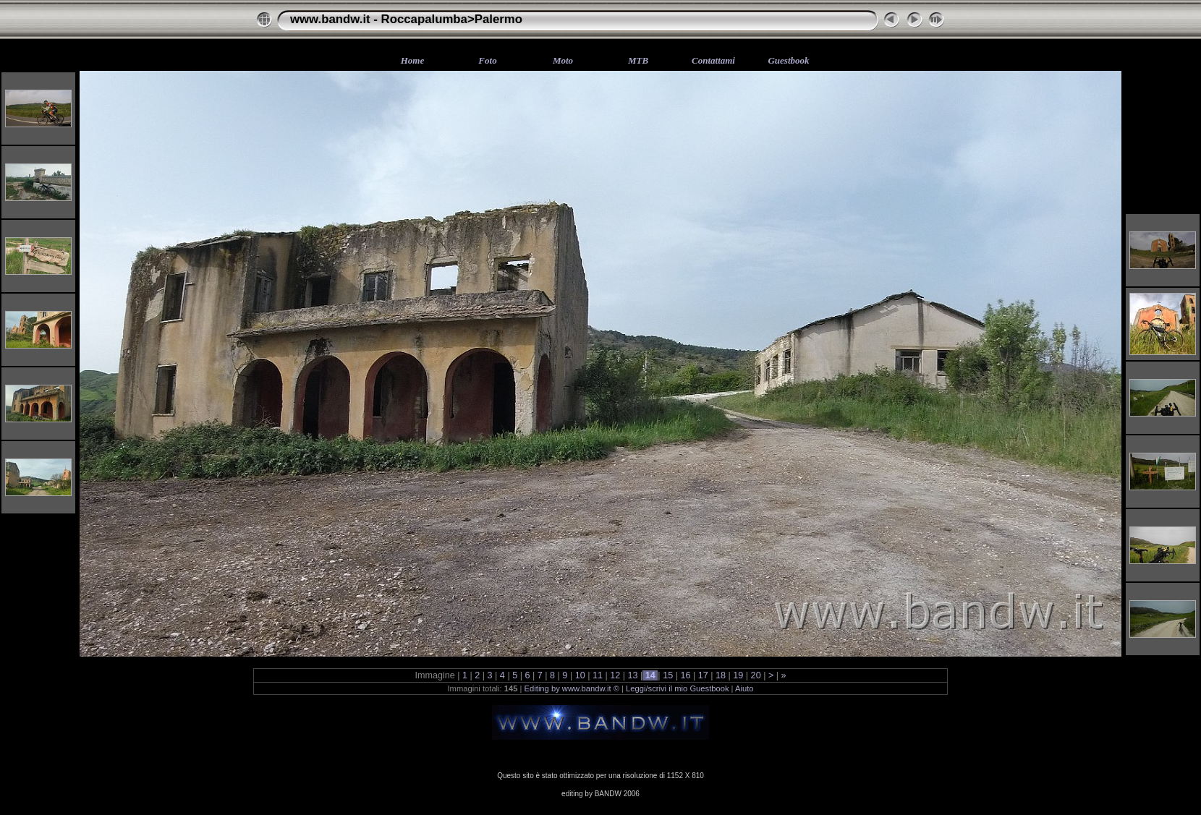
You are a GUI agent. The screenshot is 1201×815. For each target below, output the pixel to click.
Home (413, 60)
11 (597, 675)
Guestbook (788, 60)
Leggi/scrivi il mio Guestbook (677, 688)
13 (632, 675)
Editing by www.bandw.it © (572, 688)
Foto (487, 60)
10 (579, 675)
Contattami (713, 60)
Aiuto (744, 688)
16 (685, 675)
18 (721, 675)
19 (738, 675)
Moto (563, 60)
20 (755, 675)
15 (668, 675)
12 (615, 675)
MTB (638, 60)
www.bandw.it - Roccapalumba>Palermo (406, 19)
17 (702, 675)
